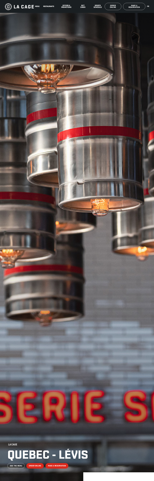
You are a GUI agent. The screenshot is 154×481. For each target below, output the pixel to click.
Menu (37, 6)
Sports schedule (98, 6)
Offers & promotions (66, 6)
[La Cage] (19, 6)
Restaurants (48, 6)
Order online (113, 6)
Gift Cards (82, 6)
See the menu (16, 466)
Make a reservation (134, 6)
